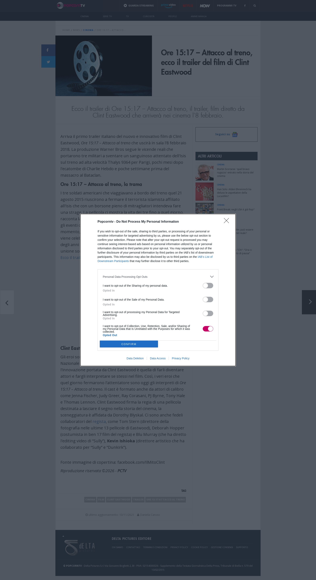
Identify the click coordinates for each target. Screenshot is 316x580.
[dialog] (158, 290)
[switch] (208, 285)
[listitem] (158, 277)
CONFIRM (128, 344)
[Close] (228, 222)
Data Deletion (135, 358)
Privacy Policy (180, 358)
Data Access (158, 358)
